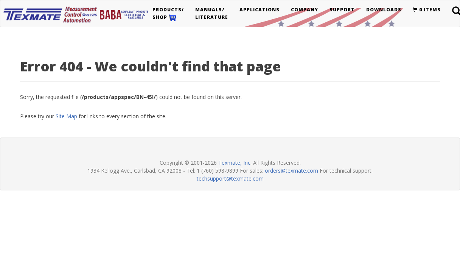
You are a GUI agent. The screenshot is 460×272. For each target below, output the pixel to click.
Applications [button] (259, 9)
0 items (427, 9)
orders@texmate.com (291, 170)
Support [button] (342, 9)
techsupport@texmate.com (230, 178)
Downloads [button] (383, 9)
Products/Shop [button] (168, 13)
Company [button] (304, 9)
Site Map (66, 116)
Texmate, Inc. (235, 162)
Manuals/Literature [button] (211, 13)
